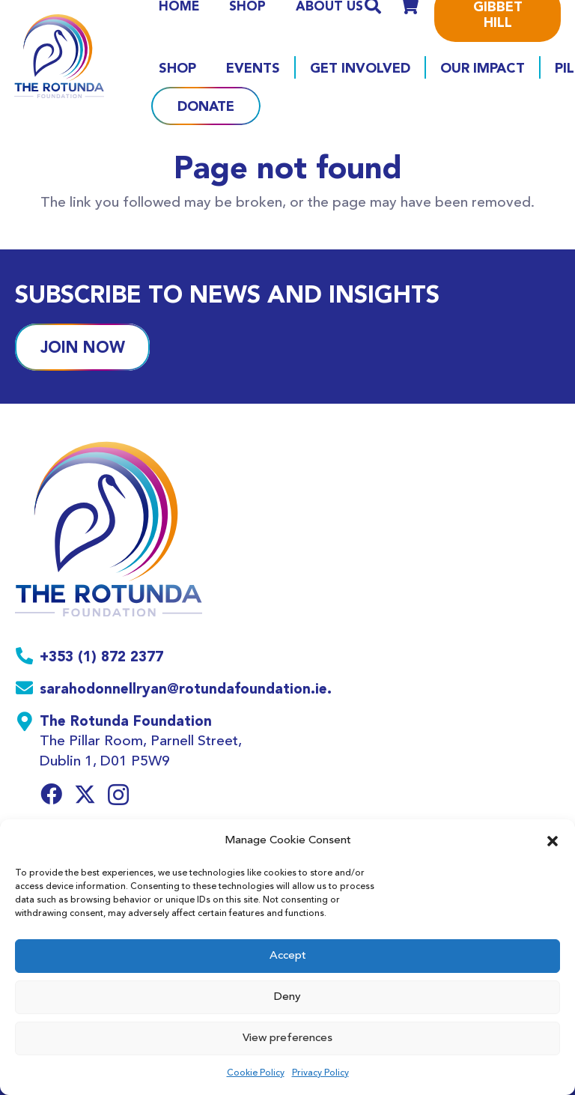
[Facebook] (51, 794)
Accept (288, 956)
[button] (552, 841)
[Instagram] (118, 795)
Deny (287, 997)
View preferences (287, 1038)
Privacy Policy (320, 1073)
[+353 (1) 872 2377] (27, 657)
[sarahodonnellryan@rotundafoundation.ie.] (27, 689)
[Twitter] (85, 794)
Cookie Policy (256, 1073)
